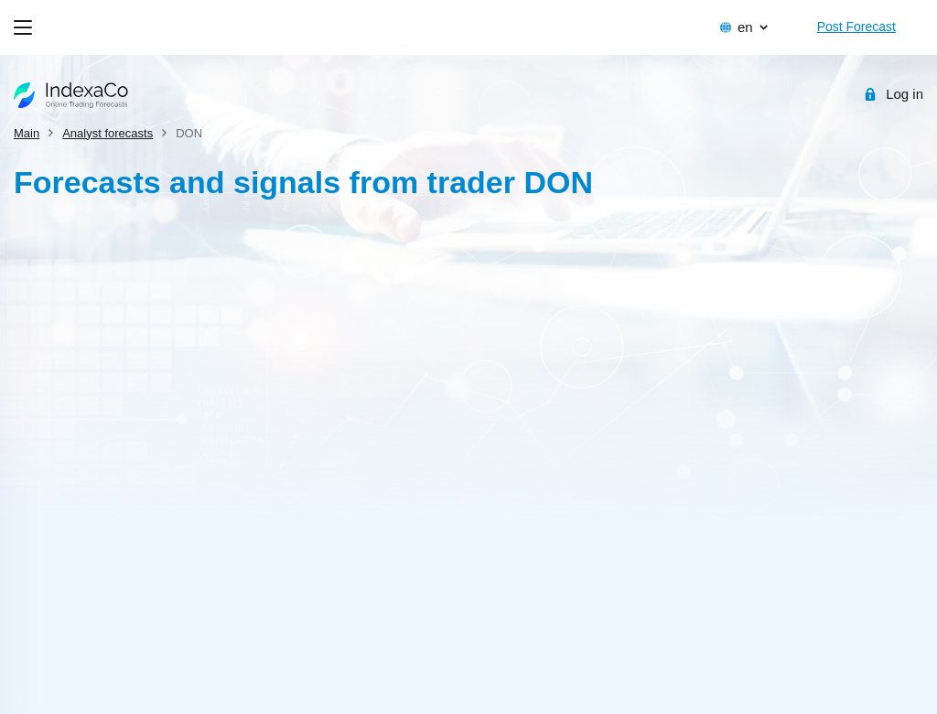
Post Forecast (856, 26)
